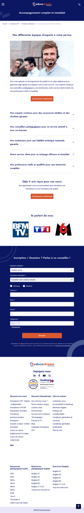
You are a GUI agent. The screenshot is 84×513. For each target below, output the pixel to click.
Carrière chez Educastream (36, 409)
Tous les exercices (60, 487)
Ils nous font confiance (40, 414)
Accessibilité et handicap (63, 404)
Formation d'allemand (28, 24)
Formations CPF (14, 24)
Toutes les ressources (40, 489)
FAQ (11, 445)
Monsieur (16, 286)
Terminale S (15, 499)
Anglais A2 (35, 476)
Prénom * (13, 290)
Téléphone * (14, 319)
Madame (29, 286)
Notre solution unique (40, 404)
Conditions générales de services (62, 418)
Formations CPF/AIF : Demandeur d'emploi (18, 409)
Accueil (5, 24)
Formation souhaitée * (18, 275)
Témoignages (37, 417)
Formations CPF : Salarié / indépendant (20, 402)
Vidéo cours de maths (19, 502)
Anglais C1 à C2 (37, 486)
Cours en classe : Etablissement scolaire (19, 431)
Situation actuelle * (16, 265)
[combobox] (15, 323)
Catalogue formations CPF (40, 428)
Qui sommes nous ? (39, 401)
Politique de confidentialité (63, 345)
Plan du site (57, 430)
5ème (12, 483)
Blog (33, 423)
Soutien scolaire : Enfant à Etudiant (20, 425)
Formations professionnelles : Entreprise (17, 417)
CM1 (12, 473)
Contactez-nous (59, 401)
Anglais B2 (35, 483)
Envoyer (42, 335)
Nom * (12, 300)
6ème (12, 480)
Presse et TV (36, 420)
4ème (12, 486)
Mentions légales (60, 407)
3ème (12, 489)
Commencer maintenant (42, 98)
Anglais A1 (35, 473)
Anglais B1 (35, 480)
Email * (12, 309)
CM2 (12, 476)
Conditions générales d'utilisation (61, 425)
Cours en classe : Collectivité (17, 438)
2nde (12, 493)
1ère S (12, 496)
